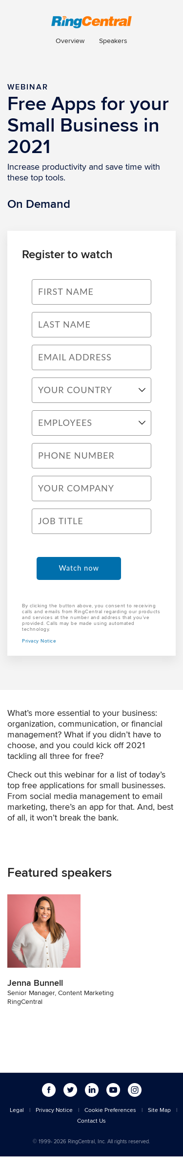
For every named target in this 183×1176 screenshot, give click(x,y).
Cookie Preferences (110, 1110)
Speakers (113, 40)
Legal (17, 1110)
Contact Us (91, 1120)
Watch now (79, 568)
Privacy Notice (39, 640)
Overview (70, 40)
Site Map (159, 1110)
